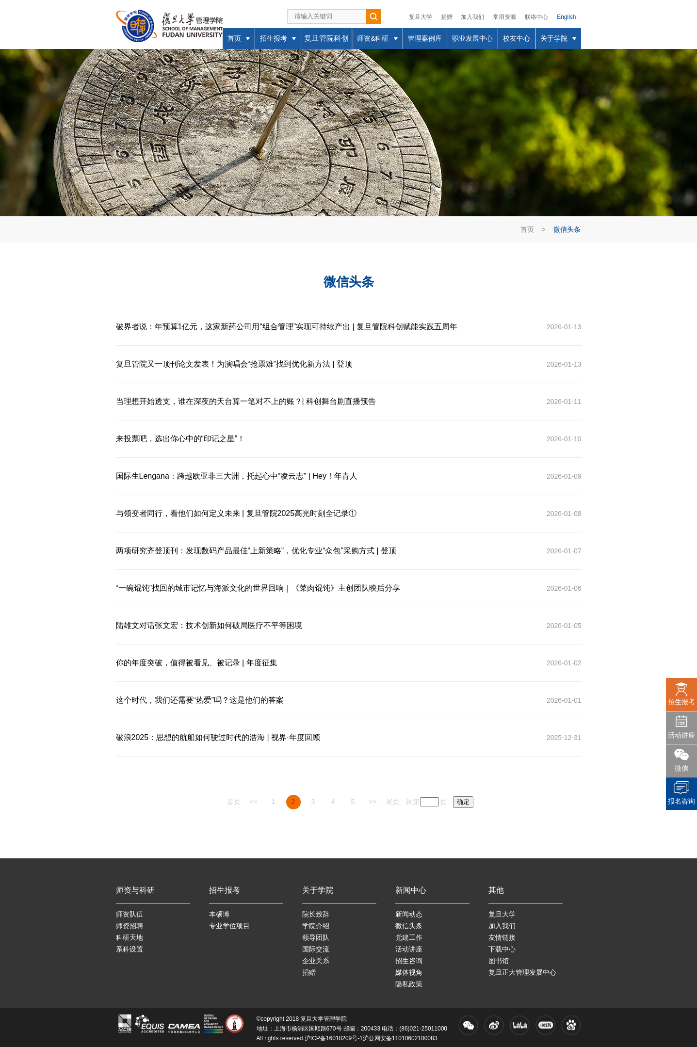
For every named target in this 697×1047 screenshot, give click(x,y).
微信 (681, 768)
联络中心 (536, 17)
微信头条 (567, 229)
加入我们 (472, 17)
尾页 (393, 801)
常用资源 (504, 17)
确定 (463, 801)
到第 (413, 801)
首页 (527, 229)
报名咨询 (681, 801)
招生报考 (681, 702)
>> (372, 801)
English (566, 17)
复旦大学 (420, 17)
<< (253, 801)
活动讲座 (681, 735)
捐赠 (447, 17)
